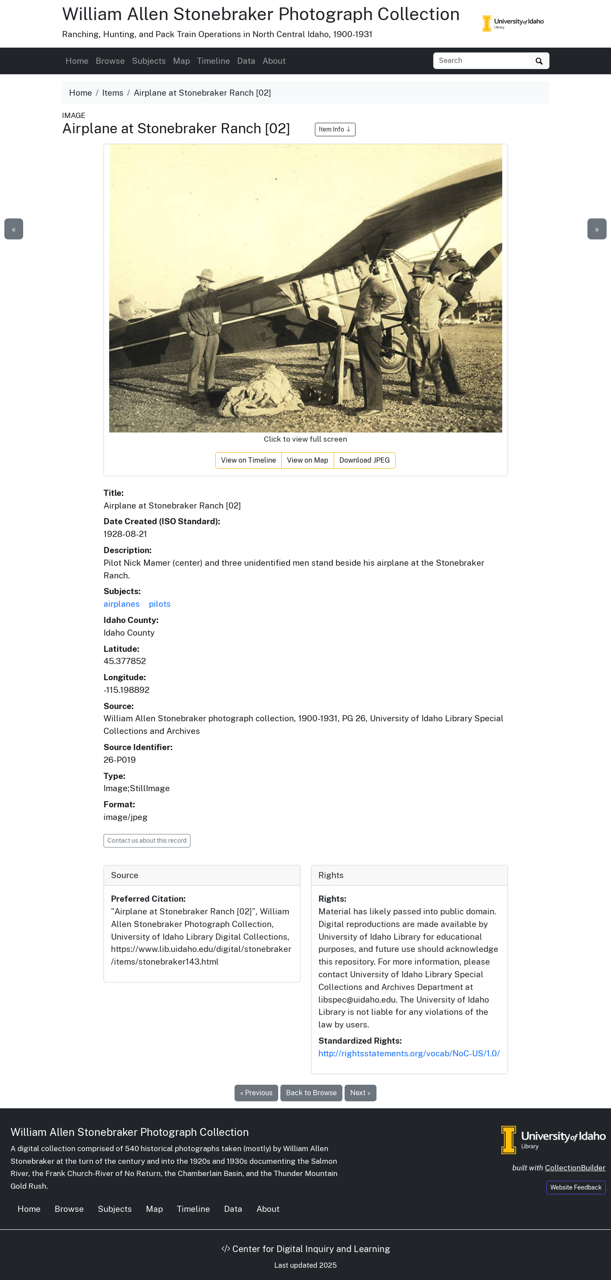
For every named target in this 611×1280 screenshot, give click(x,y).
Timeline (213, 61)
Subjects (149, 61)
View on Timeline (248, 460)
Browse (110, 61)
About (274, 61)
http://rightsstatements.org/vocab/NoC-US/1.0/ (409, 1053)
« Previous (256, 1093)
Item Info (335, 129)
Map (181, 61)
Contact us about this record (146, 840)
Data (246, 61)
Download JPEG (364, 460)
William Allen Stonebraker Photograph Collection (261, 13)
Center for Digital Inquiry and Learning (305, 1249)
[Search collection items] (481, 60)
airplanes (122, 604)
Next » (360, 1093)
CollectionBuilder (575, 1167)
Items (113, 92)
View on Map (307, 460)
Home (77, 61)
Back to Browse (311, 1093)
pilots (160, 604)
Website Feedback (576, 1187)
